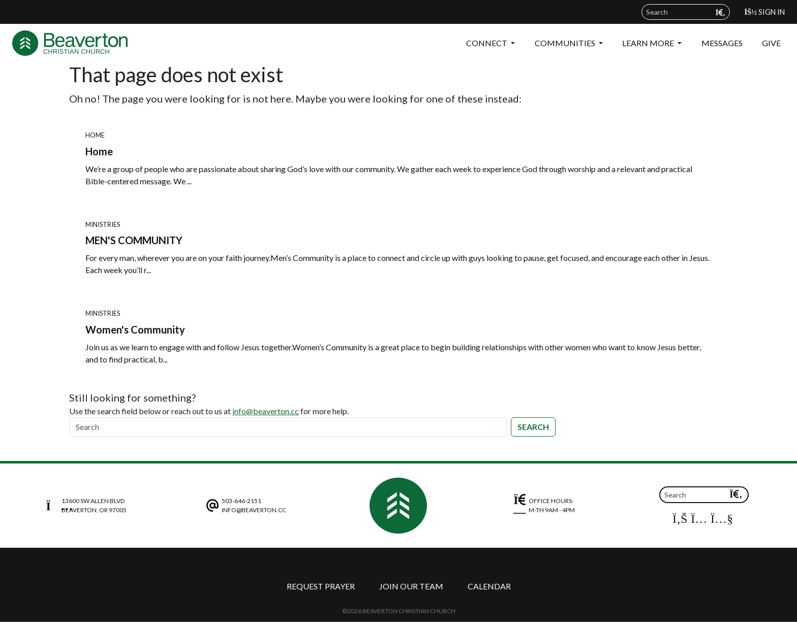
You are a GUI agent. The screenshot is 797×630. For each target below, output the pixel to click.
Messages (722, 43)
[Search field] (685, 12)
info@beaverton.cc (265, 411)
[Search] (288, 427)
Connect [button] (487, 43)
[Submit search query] (720, 12)
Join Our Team (411, 586)
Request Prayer (321, 586)
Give (771, 43)
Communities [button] (566, 43)
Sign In (765, 12)
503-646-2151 (241, 501)
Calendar (489, 586)
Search (533, 427)
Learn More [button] (649, 43)
